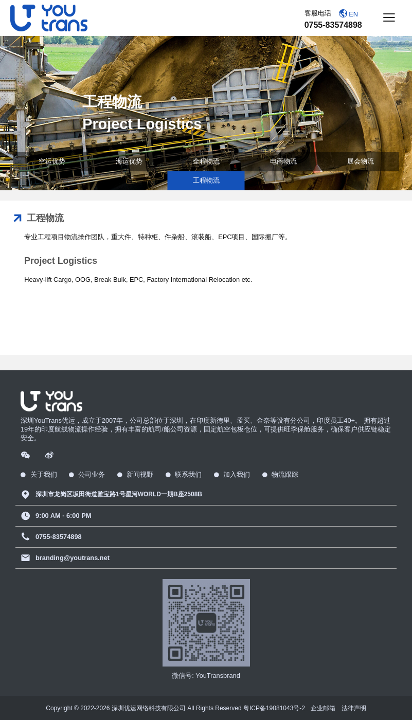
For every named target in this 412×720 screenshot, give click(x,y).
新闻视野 (135, 474)
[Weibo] (50, 454)
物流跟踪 (280, 474)
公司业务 (87, 474)
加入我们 (232, 474)
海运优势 (129, 161)
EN (348, 13)
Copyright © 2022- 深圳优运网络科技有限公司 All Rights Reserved (175, 708)
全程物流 (206, 161)
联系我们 (184, 474)
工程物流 (206, 180)
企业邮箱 (323, 708)
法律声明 (354, 708)
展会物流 (360, 161)
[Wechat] (26, 454)
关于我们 (39, 474)
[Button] (389, 18)
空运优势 (52, 161)
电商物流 (283, 161)
